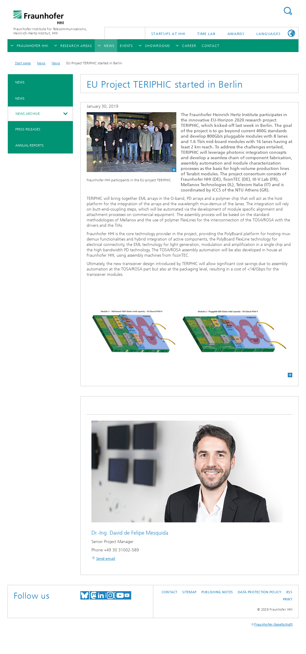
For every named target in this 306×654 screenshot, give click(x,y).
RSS (289, 592)
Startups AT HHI (168, 34)
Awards (235, 34)
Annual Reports (29, 145)
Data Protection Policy (259, 592)
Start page (23, 63)
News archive (28, 114)
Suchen (288, 11)
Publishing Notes (217, 592)
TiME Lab (206, 34)
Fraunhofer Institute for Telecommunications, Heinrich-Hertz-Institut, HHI (50, 31)
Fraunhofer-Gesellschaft (273, 624)
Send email (105, 558)
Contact (170, 592)
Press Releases (27, 129)
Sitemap (189, 592)
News (41, 63)
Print (287, 599)
